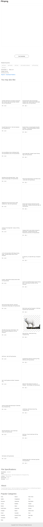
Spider (2, 499)
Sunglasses (17, 499)
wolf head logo (35, 65)
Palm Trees (30, 496)
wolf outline (10, 65)
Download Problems (10, 74)
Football (2, 510)
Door (29, 513)
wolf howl (4, 65)
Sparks (16, 517)
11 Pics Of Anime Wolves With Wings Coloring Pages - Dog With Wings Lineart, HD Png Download (10, 254)
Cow (29, 499)
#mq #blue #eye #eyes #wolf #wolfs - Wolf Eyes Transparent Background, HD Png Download (10, 331)
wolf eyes (4, 67)
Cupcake (16, 513)
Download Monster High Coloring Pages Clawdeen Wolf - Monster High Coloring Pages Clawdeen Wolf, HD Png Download (31, 102)
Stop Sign (30, 515)
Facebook (3, 517)
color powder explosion (25, 65)
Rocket (29, 508)
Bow (29, 517)
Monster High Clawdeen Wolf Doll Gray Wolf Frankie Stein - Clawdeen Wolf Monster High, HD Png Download (32, 205)
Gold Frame (3, 508)
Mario (16, 506)
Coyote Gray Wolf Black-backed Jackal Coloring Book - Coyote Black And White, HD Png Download (32, 283)
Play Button (30, 501)
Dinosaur (3, 501)
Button (2, 506)
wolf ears (16, 65)
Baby (2, 520)
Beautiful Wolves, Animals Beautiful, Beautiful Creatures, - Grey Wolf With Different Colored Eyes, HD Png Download (31, 128)
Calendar (3, 515)
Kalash (29, 503)
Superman (17, 508)
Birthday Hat (31, 506)
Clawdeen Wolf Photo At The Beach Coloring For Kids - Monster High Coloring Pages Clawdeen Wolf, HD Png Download (11, 102)
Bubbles (16, 503)
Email (2, 513)
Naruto (16, 496)
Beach (16, 510)
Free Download (21, 56)
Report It (3, 74)
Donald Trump (18, 515)
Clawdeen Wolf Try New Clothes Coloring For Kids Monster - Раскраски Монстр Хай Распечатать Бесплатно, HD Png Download (31, 231)
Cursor (2, 503)
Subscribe (17, 501)
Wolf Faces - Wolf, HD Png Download (9, 356)
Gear (2, 496)
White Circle (31, 510)
